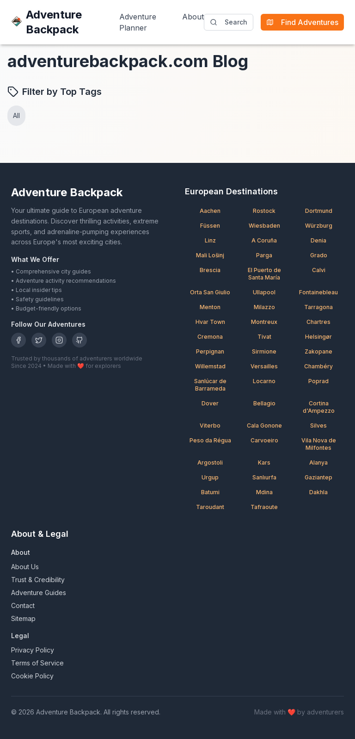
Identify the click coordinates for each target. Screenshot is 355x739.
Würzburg (318, 225)
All (16, 115)
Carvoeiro (264, 440)
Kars (264, 462)
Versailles (264, 366)
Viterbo (210, 425)
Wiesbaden (264, 225)
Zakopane (318, 351)
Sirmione (264, 351)
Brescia (210, 270)
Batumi (210, 492)
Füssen (210, 225)
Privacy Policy (32, 650)
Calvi (318, 270)
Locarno (264, 381)
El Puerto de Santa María (264, 274)
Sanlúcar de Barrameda (210, 385)
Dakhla (318, 492)
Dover (210, 403)
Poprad (318, 381)
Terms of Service (37, 663)
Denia (318, 240)
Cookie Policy (32, 676)
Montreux (264, 321)
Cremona (210, 336)
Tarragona (318, 307)
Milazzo (264, 307)
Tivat (264, 336)
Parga (264, 255)
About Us (25, 567)
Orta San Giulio (210, 292)
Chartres (318, 321)
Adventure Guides (38, 592)
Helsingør (318, 336)
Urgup (210, 477)
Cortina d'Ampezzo (319, 407)
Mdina (264, 492)
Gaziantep (318, 477)
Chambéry (318, 366)
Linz (210, 240)
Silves (318, 425)
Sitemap (23, 618)
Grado (318, 255)
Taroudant (210, 506)
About (193, 16)
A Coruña (264, 240)
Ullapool (264, 292)
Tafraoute (264, 506)
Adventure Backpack (46, 22)
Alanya (318, 462)
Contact (23, 605)
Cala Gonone (264, 425)
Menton (210, 307)
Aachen (210, 210)
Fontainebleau (318, 292)
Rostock (264, 210)
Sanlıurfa (264, 477)
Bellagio (264, 403)
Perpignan (210, 351)
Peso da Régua (210, 440)
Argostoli (210, 462)
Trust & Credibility (38, 580)
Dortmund (318, 210)
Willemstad (210, 366)
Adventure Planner (137, 22)
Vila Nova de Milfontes (318, 444)
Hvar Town (210, 321)
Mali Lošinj (210, 255)
